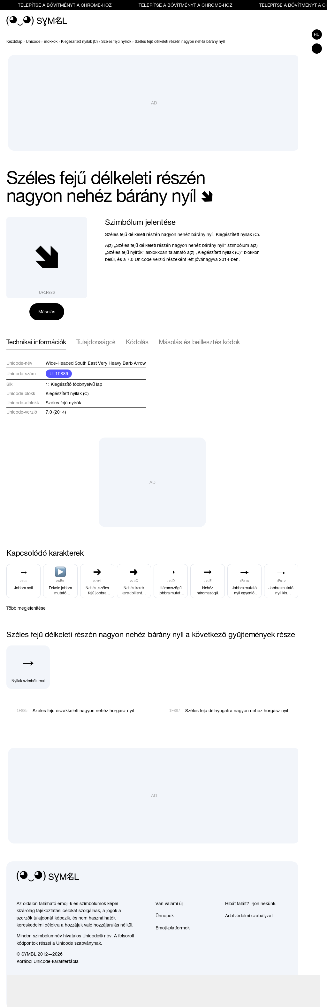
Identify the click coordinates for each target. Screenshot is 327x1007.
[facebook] (283, 877)
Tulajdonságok (96, 342)
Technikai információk (36, 342)
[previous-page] (14, 41)
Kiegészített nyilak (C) (67, 393)
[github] (269, 877)
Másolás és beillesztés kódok (199, 342)
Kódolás (137, 342)
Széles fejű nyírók (63, 402)
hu (317, 34)
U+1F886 (58, 373)
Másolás (46, 311)
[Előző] (283, 41)
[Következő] (294, 41)
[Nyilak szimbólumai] (28, 667)
